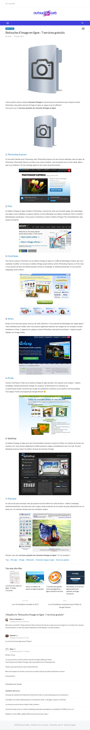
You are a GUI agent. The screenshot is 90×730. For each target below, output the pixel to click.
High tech (9, 28)
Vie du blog (53, 725)
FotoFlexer (12, 256)
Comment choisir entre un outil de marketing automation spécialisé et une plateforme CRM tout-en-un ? (39, 710)
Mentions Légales (70, 725)
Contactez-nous (36, 725)
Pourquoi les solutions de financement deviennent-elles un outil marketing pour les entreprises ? (37, 695)
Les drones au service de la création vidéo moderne (22, 705)
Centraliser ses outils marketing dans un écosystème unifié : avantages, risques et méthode (35, 700)
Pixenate (11, 499)
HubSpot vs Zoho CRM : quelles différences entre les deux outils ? (26, 714)
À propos (45, 725)
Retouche (30, 560)
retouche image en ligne (45, 560)
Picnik (10, 378)
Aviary (10, 319)
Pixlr (9, 206)
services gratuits (63, 560)
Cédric (9, 36)
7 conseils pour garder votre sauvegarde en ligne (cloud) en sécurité (55, 589)
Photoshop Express (17, 154)
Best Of (60, 725)
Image (22, 560)
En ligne (14, 560)
